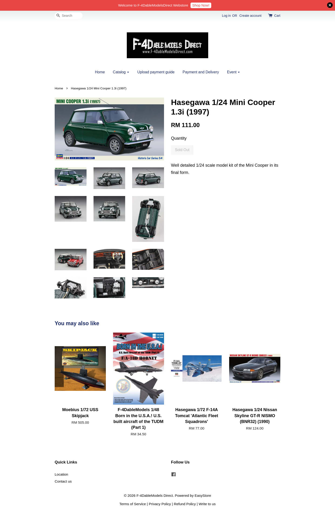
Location (61, 474)
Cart (277, 15)
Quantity (179, 138)
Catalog (121, 72)
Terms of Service (132, 504)
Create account (250, 15)
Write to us (207, 504)
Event (233, 72)
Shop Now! (200, 5)
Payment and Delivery (201, 72)
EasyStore (203, 495)
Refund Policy (185, 504)
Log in (226, 15)
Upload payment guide (155, 72)
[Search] (69, 15)
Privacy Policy (160, 504)
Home (100, 72)
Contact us (63, 481)
